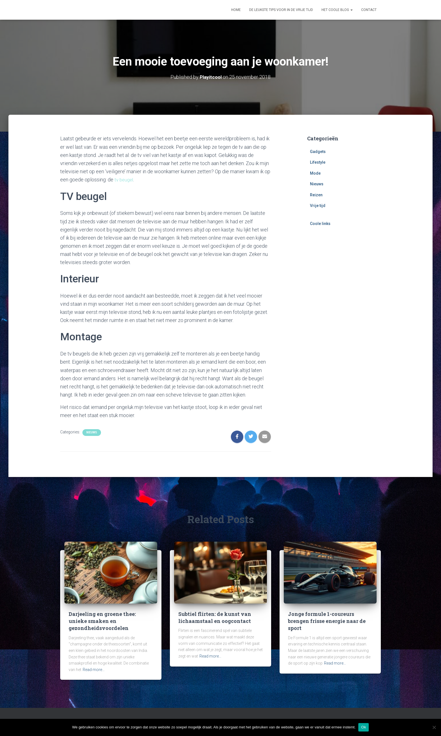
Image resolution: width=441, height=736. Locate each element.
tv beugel (124, 179)
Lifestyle (317, 162)
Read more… (94, 669)
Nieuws (91, 432)
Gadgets (318, 151)
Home (236, 10)
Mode (315, 173)
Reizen (316, 194)
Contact (369, 10)
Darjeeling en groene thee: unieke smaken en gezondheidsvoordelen (102, 620)
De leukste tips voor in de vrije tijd (281, 10)
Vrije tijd (317, 205)
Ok (363, 727)
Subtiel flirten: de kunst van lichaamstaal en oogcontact (214, 617)
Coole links (320, 223)
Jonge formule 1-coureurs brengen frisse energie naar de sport (327, 620)
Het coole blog (337, 10)
